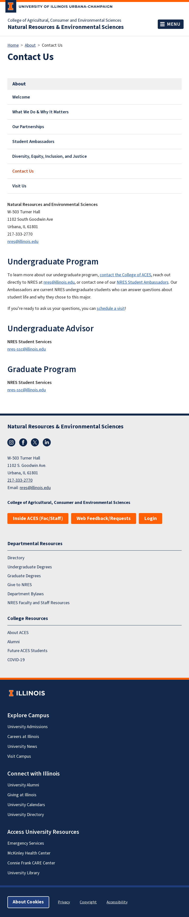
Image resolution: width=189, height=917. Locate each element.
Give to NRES (19, 585)
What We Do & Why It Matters (40, 112)
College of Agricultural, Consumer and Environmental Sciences (64, 20)
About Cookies (28, 902)
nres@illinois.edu (22, 242)
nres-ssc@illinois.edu (26, 349)
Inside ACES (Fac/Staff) (38, 518)
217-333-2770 (19, 480)
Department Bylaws (25, 594)
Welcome (21, 97)
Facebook (23, 442)
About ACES (18, 633)
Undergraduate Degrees (29, 567)
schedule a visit (111, 308)
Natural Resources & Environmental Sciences (66, 27)
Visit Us (19, 186)
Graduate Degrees (24, 576)
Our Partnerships (28, 127)
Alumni (13, 642)
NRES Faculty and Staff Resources (38, 603)
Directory (15, 558)
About (30, 45)
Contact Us (23, 171)
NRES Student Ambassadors (143, 282)
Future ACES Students (27, 651)
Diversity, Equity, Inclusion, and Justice (49, 156)
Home (13, 45)
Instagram (11, 442)
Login (150, 518)
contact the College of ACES (125, 275)
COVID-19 (16, 660)
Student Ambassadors (33, 142)
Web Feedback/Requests (104, 518)
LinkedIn (46, 442)
